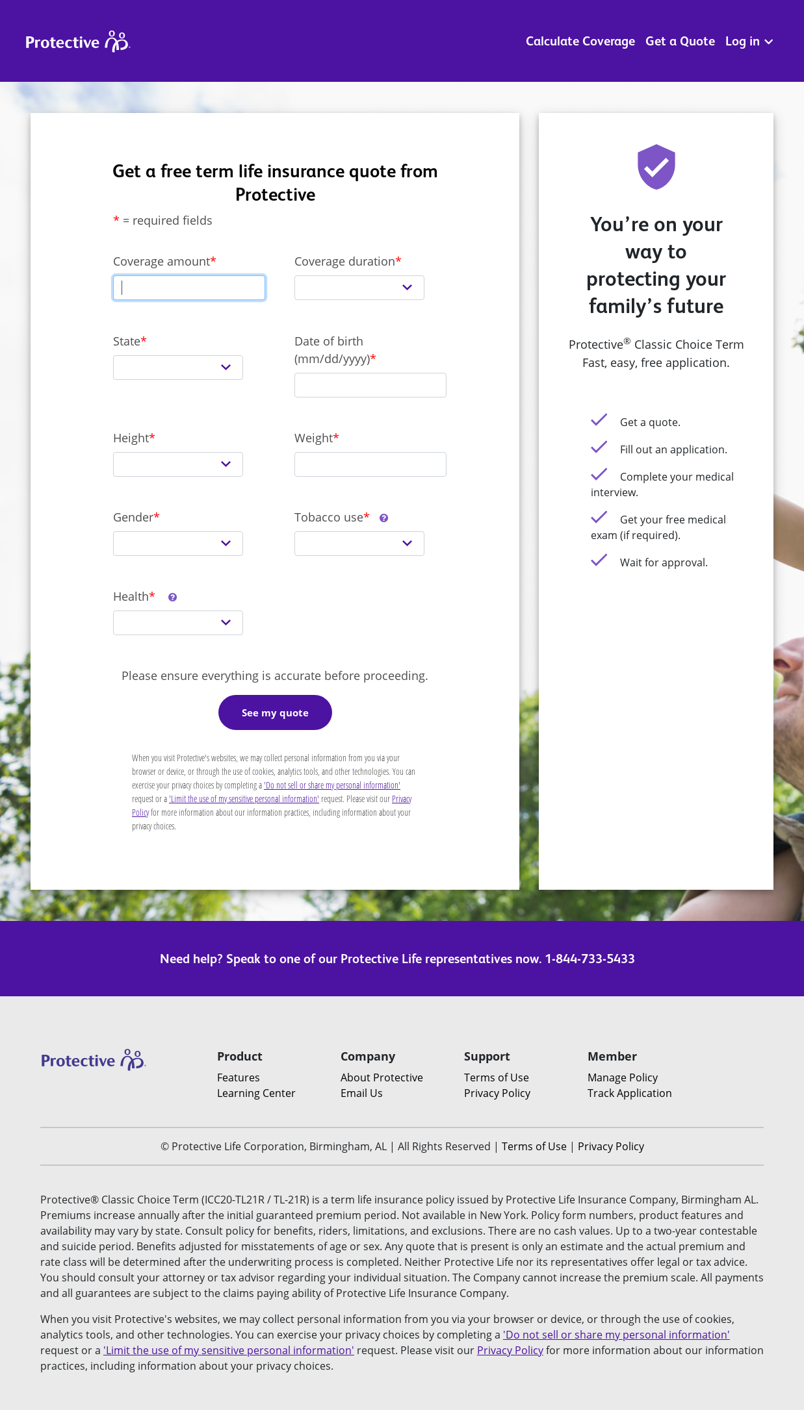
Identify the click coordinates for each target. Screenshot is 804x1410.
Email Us (362, 1093)
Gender (133, 517)
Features (238, 1077)
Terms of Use (496, 1077)
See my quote (275, 712)
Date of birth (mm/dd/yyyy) (332, 349)
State (126, 341)
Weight (313, 438)
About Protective (382, 1077)
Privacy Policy (497, 1093)
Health (145, 596)
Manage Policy (623, 1077)
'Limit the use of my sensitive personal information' (244, 798)
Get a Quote (680, 41)
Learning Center (256, 1093)
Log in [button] (749, 41)
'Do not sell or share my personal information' (332, 785)
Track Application (630, 1093)
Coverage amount (161, 261)
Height (131, 438)
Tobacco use (341, 517)
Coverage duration (344, 261)
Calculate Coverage (580, 41)
